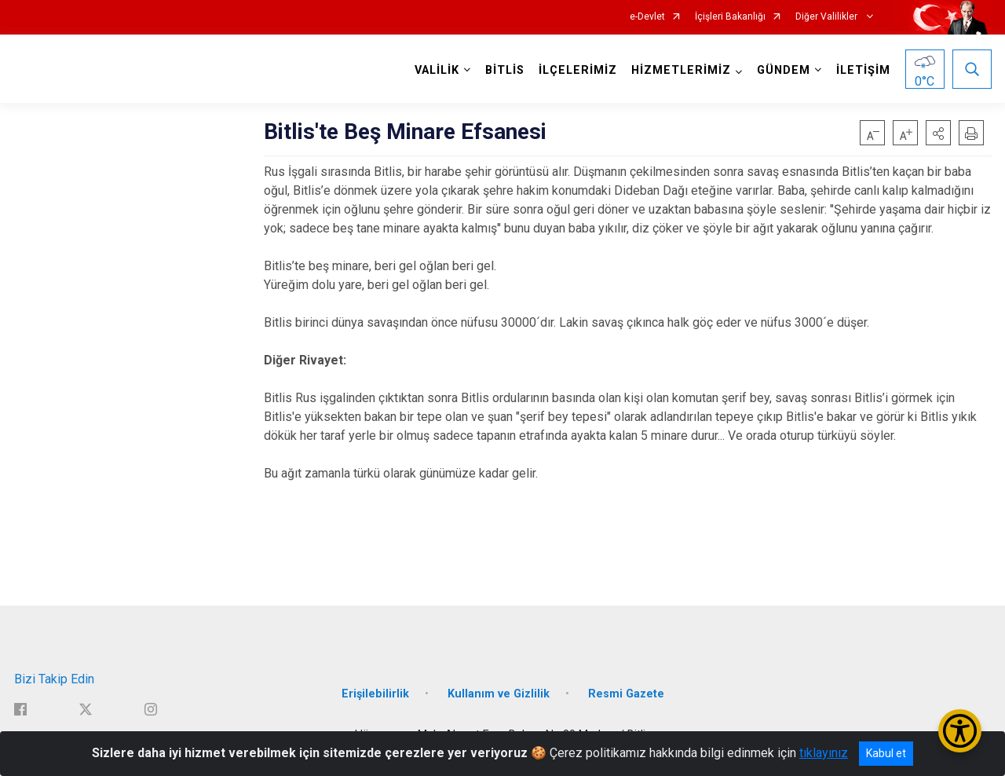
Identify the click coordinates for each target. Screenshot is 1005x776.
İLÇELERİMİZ (578, 70)
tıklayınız (823, 752)
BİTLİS (504, 70)
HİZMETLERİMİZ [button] (681, 70)
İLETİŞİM (863, 70)
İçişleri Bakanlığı (730, 17)
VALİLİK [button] (437, 70)
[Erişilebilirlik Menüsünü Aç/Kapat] (959, 730)
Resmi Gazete (626, 694)
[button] (938, 132)
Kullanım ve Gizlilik (499, 694)
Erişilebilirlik (375, 694)
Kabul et (886, 753)
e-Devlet (647, 17)
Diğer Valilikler (827, 17)
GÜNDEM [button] (783, 70)
